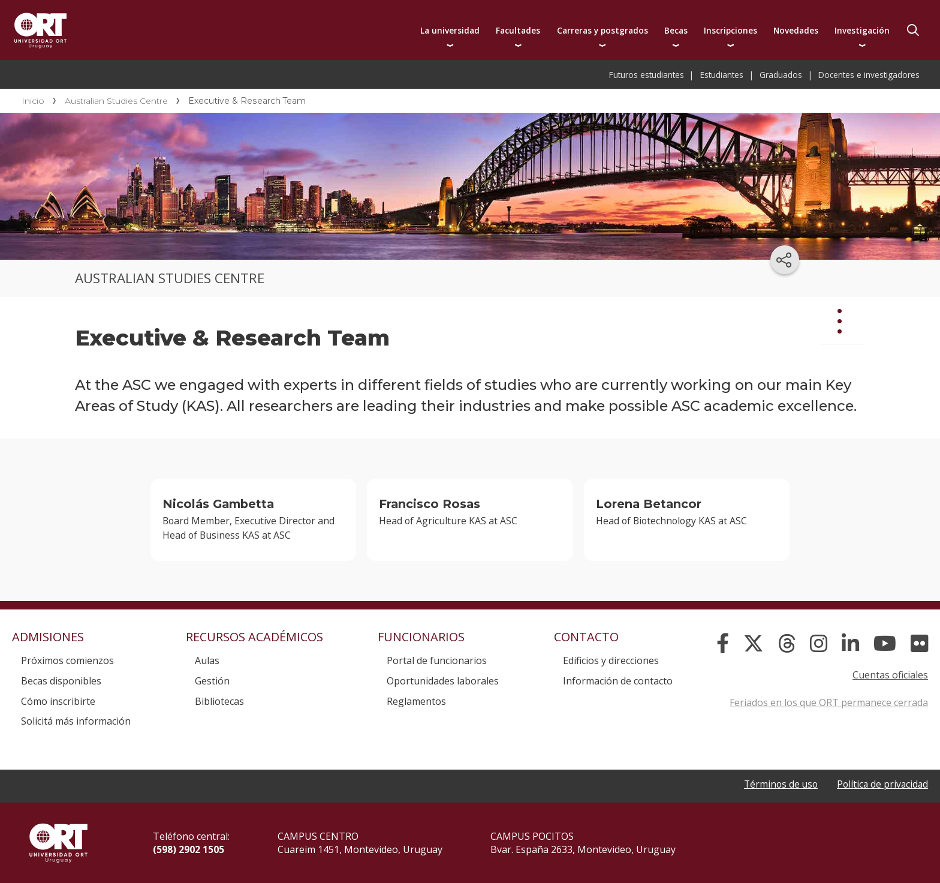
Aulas (207, 660)
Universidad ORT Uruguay (40, 30)
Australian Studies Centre (116, 101)
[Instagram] (818, 643)
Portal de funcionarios (437, 660)
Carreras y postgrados (602, 30)
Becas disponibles (61, 680)
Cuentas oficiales (890, 674)
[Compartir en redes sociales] (784, 259)
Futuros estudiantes (646, 74)
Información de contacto (618, 680)
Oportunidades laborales (443, 680)
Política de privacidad (881, 784)
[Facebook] (722, 643)
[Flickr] (919, 643)
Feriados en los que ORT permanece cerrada (829, 702)
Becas (676, 30)
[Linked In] (850, 643)
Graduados (781, 74)
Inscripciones (730, 30)
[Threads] (787, 643)
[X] (753, 643)
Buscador (913, 30)
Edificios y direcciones (611, 660)
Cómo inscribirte (58, 701)
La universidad (450, 30)
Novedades (795, 30)
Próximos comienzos (67, 660)
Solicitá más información (76, 721)
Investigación (862, 30)
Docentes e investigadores (869, 74)
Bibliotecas (219, 701)
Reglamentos (416, 701)
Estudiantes (721, 74)
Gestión (212, 680)
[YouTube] (884, 643)
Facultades (518, 30)
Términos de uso (777, 784)
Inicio (33, 101)
